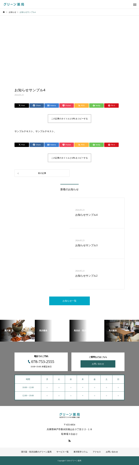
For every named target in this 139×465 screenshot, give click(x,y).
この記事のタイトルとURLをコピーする (69, 118)
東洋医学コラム (81, 452)
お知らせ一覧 (69, 301)
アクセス (97, 452)
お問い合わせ (98, 364)
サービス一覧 (62, 452)
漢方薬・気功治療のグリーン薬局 (36, 452)
